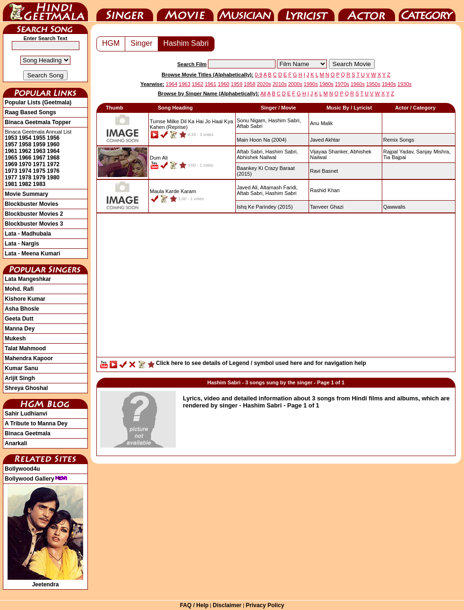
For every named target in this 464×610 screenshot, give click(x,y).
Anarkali (16, 443)
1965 (11, 157)
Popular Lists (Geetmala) (38, 102)
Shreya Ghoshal (26, 388)
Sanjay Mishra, (433, 151)
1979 (39, 177)
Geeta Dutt (19, 318)
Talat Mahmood (25, 348)
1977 (11, 177)
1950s (373, 84)
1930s (404, 84)
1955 (39, 138)
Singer (124, 11)
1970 (25, 164)
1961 (11, 151)
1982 (25, 184)
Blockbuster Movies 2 (34, 214)
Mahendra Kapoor (29, 358)
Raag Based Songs (30, 112)
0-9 (258, 74)
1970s (342, 84)
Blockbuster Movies (31, 204)
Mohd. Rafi (19, 289)
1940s (389, 84)
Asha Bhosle (22, 308)
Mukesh (15, 338)
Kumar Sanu (21, 368)
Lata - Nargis (22, 243)
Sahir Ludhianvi (26, 413)
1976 (53, 171)
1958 (25, 144)
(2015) (265, 207)
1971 (39, 164)
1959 (39, 144)
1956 (53, 138)
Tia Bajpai (394, 157)
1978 (25, 177)
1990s (311, 84)
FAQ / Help (194, 605)
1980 (53, 177)
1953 (11, 138)
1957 (11, 144)
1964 (53, 151)
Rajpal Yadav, (399, 151)
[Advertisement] (275, 287)
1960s (358, 84)
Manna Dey (19, 328)
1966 (25, 157)
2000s (295, 84)
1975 (39, 171)
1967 (39, 157)
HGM (111, 43)
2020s (264, 84)
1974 (25, 171)
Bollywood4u (22, 469)
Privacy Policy (265, 605)
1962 (25, 151)
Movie (185, 11)
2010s (280, 84)
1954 (25, 138)
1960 (53, 144)
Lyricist (306, 11)
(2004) (261, 140)
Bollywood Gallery (36, 478)
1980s (326, 84)
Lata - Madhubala (28, 233)
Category (427, 11)
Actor (366, 11)
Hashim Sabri (186, 43)
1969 (11, 164)
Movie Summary (26, 194)
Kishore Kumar (25, 299)
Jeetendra (45, 581)
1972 (53, 164)
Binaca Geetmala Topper (38, 122)
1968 (53, 157)
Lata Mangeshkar (28, 279)
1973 (11, 171)
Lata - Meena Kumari (32, 253)
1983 (39, 184)
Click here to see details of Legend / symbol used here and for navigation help (261, 363)
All (263, 93)
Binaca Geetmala (28, 433)
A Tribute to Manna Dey (36, 423)
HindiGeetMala (45, 11)
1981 (11, 184)
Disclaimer (227, 605)
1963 (39, 151)
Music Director (245, 11)
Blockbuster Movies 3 (34, 223)
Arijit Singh (20, 378)
